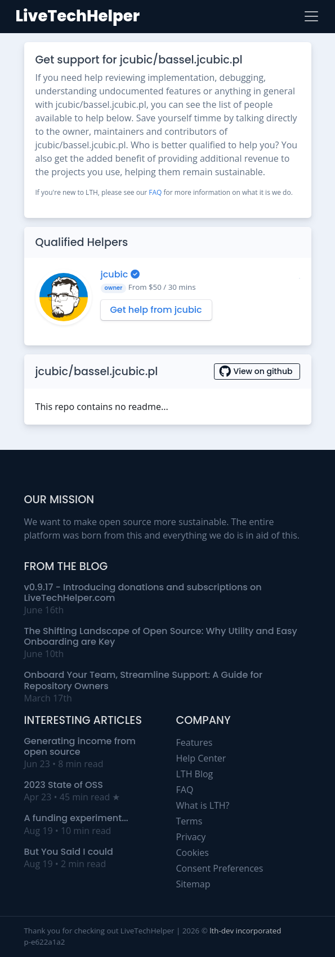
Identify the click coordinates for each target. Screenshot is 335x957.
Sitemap (193, 884)
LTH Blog (194, 774)
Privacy (191, 837)
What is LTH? (203, 805)
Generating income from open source (80, 746)
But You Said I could (68, 851)
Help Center (201, 758)
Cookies (192, 852)
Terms (189, 821)
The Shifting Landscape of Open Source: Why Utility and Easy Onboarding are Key (160, 636)
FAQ (155, 192)
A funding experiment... (76, 818)
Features (194, 742)
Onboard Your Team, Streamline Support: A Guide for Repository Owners (143, 680)
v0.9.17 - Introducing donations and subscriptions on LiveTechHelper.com (143, 592)
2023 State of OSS (63, 784)
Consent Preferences (219, 868)
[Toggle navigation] (311, 16)
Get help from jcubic (156, 309)
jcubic (116, 274)
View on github (257, 371)
